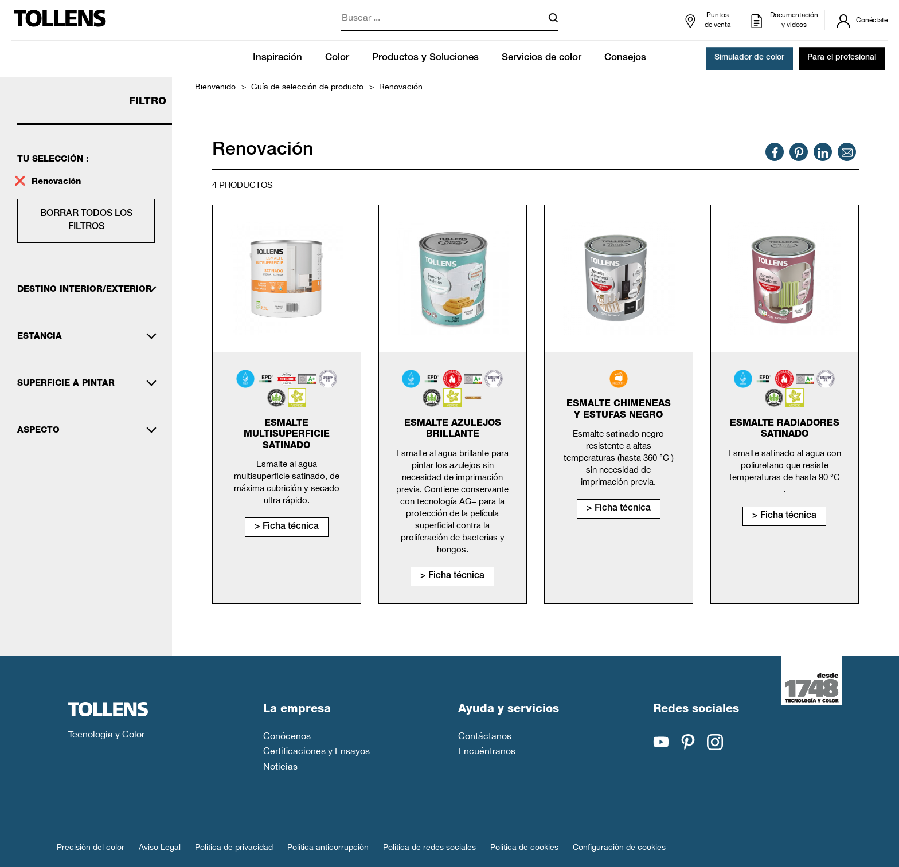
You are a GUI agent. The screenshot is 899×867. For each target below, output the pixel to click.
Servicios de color (541, 58)
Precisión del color (90, 847)
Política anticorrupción (328, 847)
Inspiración (277, 58)
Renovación (56, 182)
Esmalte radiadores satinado (784, 429)
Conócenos (287, 736)
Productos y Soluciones (425, 58)
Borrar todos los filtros (86, 221)
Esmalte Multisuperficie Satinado (287, 434)
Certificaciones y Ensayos (316, 751)
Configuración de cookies (619, 847)
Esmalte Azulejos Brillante (452, 429)
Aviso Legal (160, 847)
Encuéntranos (486, 751)
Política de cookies (524, 847)
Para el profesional (841, 58)
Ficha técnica (291, 527)
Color (337, 58)
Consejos (625, 58)
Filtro (147, 102)
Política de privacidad (234, 847)
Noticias (280, 766)
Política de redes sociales (429, 847)
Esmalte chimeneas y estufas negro (618, 410)
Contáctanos (484, 736)
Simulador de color (749, 58)
